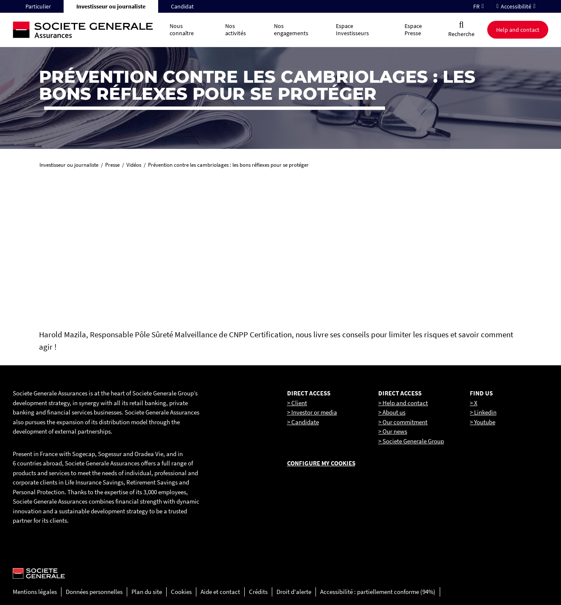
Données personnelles (94, 592)
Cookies (181, 592)
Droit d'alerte (293, 592)
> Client (297, 403)
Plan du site (146, 592)
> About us (391, 412)
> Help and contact (403, 403)
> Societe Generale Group (411, 441)
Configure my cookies (321, 463)
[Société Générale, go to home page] (87, 29)
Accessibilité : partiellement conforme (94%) (377, 592)
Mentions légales (35, 592)
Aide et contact (220, 592)
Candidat (182, 6)
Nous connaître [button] (182, 29)
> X (473, 403)
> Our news (392, 431)
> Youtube (482, 422)
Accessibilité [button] (516, 6)
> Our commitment (402, 422)
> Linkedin (483, 412)
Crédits (258, 592)
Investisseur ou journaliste (110, 6)
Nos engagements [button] (291, 29)
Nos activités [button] (235, 29)
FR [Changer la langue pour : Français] (476, 6)
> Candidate (303, 422)
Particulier (38, 6)
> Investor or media (312, 412)
